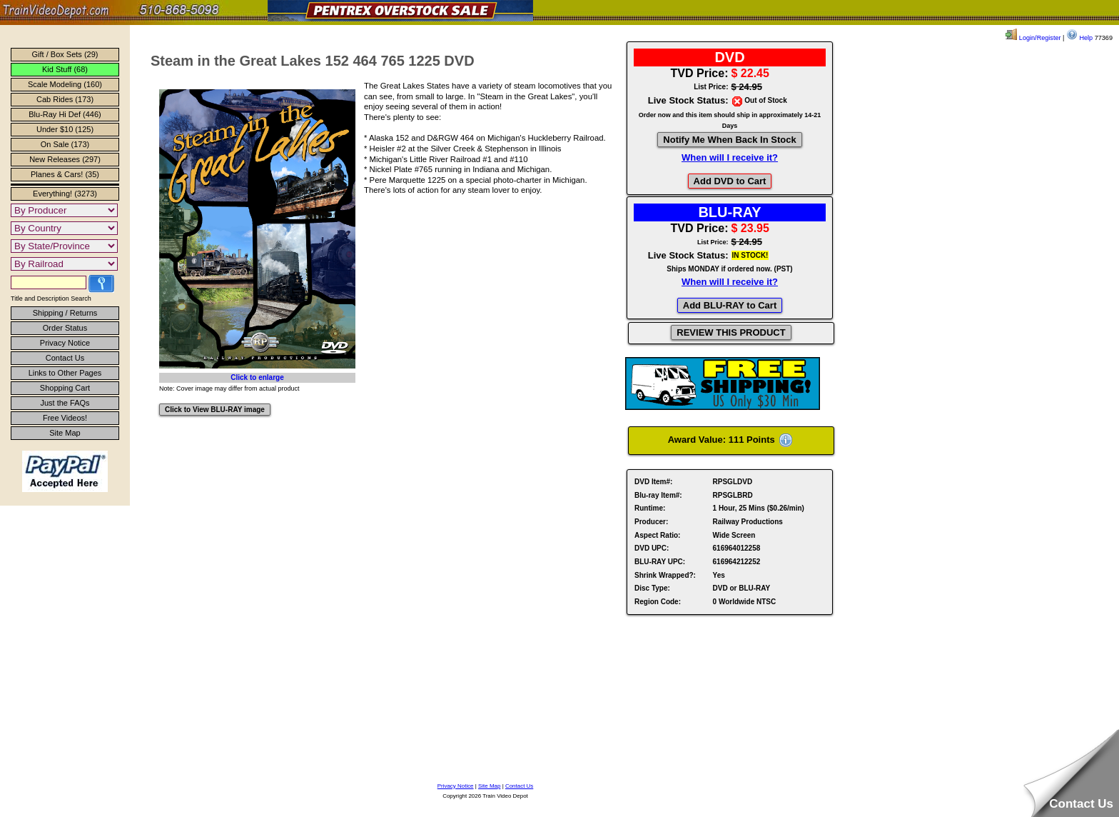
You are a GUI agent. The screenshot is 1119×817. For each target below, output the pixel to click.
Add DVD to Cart (730, 181)
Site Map (64, 432)
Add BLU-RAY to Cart (729, 305)
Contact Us (65, 358)
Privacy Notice (65, 343)
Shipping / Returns (65, 313)
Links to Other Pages (65, 373)
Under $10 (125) (64, 129)
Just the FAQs (64, 403)
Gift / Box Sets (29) (65, 54)
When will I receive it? (730, 157)
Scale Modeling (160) (65, 84)
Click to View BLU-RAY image (215, 409)
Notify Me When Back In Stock (729, 139)
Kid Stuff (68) (65, 69)
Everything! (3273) (65, 193)
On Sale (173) (65, 144)
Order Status (65, 328)
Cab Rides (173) (64, 99)
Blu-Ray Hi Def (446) (65, 114)
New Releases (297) (65, 159)
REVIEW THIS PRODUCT (731, 332)
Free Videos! (65, 417)
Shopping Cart (65, 388)
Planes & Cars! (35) (65, 174)
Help (1079, 37)
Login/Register (1033, 37)
